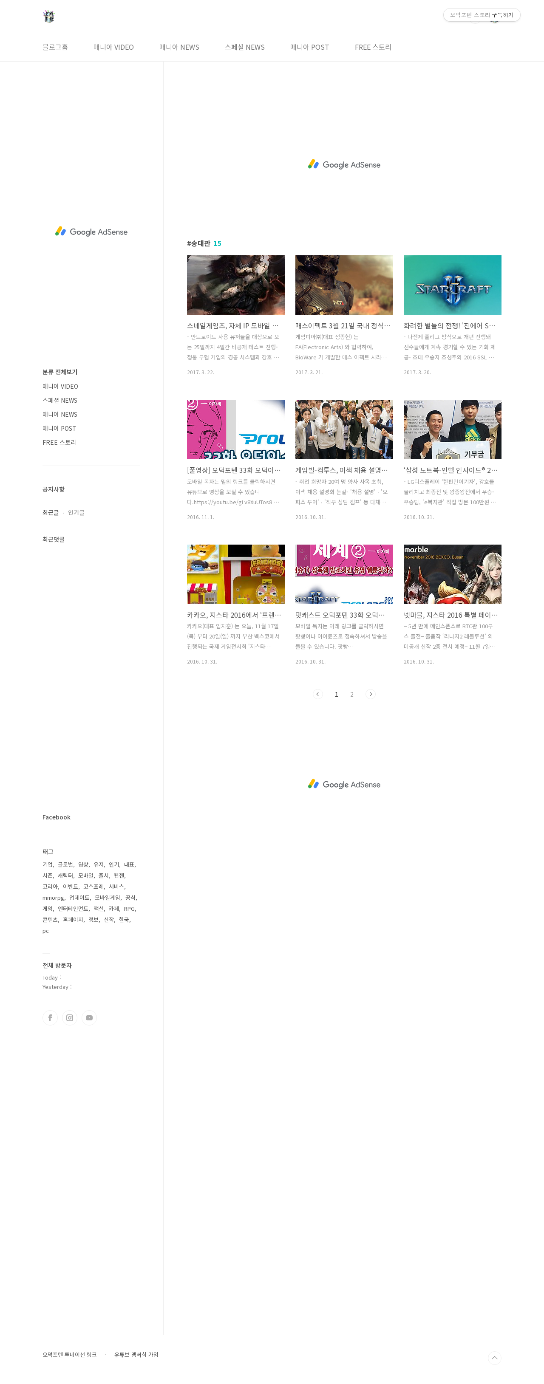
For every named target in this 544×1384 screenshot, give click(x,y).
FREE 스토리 (373, 47)
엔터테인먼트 (73, 908)
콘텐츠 (50, 919)
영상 (83, 864)
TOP (495, 1358)
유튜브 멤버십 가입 (136, 1354)
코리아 (50, 886)
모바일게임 (107, 897)
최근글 (50, 512)
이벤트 (70, 886)
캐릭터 (65, 875)
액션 (99, 908)
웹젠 (119, 875)
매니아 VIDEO (114, 47)
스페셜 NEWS (245, 47)
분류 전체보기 (59, 371)
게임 (47, 908)
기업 (47, 864)
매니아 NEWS (179, 47)
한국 (124, 919)
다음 (371, 694)
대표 (129, 864)
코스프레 (93, 886)
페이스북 (50, 1017)
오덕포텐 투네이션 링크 (69, 1354)
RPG (129, 908)
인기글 (76, 512)
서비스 (116, 886)
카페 (114, 908)
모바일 (86, 875)
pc (45, 930)
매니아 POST (309, 47)
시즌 (47, 875)
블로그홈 (55, 47)
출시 (104, 875)
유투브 (89, 1017)
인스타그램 (69, 1017)
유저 (99, 864)
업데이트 (79, 897)
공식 (130, 897)
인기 (114, 864)
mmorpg (53, 897)
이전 (318, 694)
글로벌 (65, 864)
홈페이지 (73, 919)
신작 (109, 919)
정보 (93, 919)
